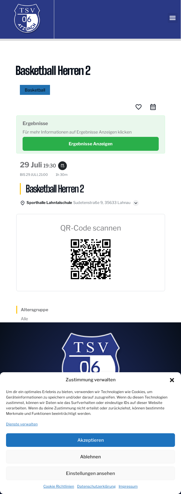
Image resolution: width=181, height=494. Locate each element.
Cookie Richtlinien (58, 486)
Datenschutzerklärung (96, 486)
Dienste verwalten (22, 424)
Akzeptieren (90, 440)
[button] (172, 380)
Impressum (128, 486)
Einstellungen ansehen (90, 473)
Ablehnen (90, 457)
